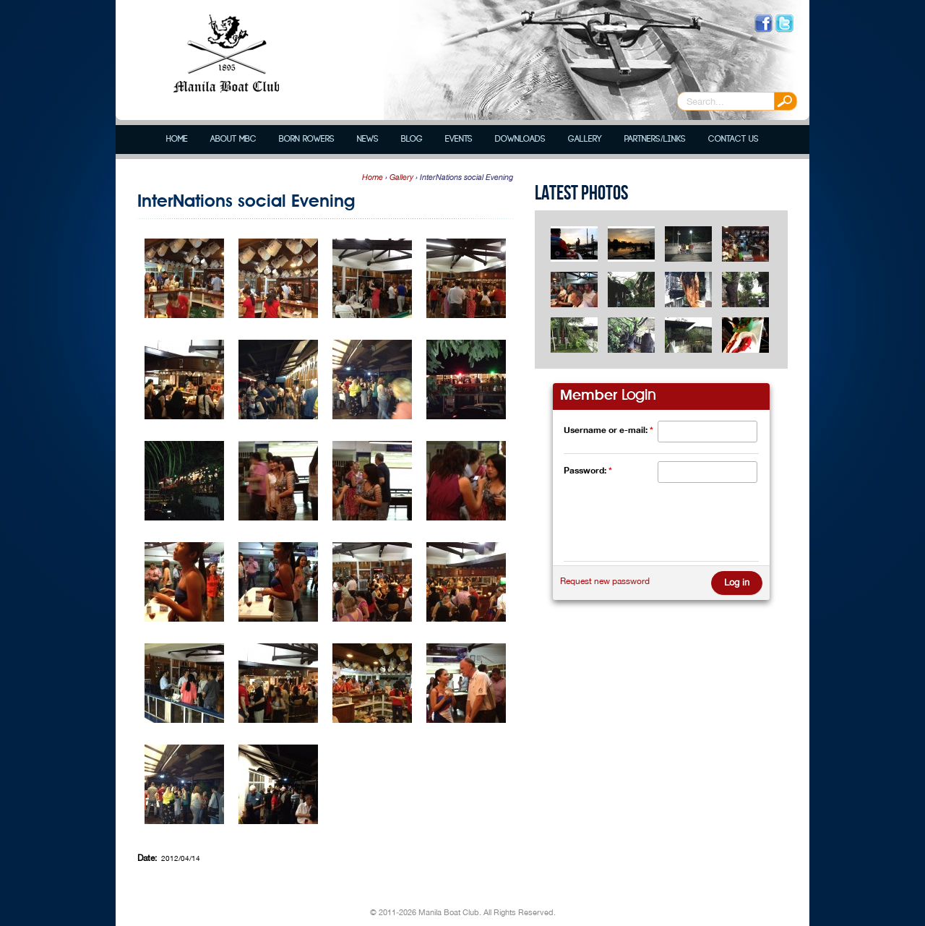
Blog (412, 139)
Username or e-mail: (608, 429)
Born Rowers (307, 139)
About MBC (233, 139)
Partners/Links (654, 139)
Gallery (585, 139)
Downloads (520, 139)
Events (459, 139)
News (368, 139)
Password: (588, 470)
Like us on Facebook (763, 23)
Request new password (605, 581)
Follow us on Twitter (784, 23)
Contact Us (733, 139)
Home (177, 139)
